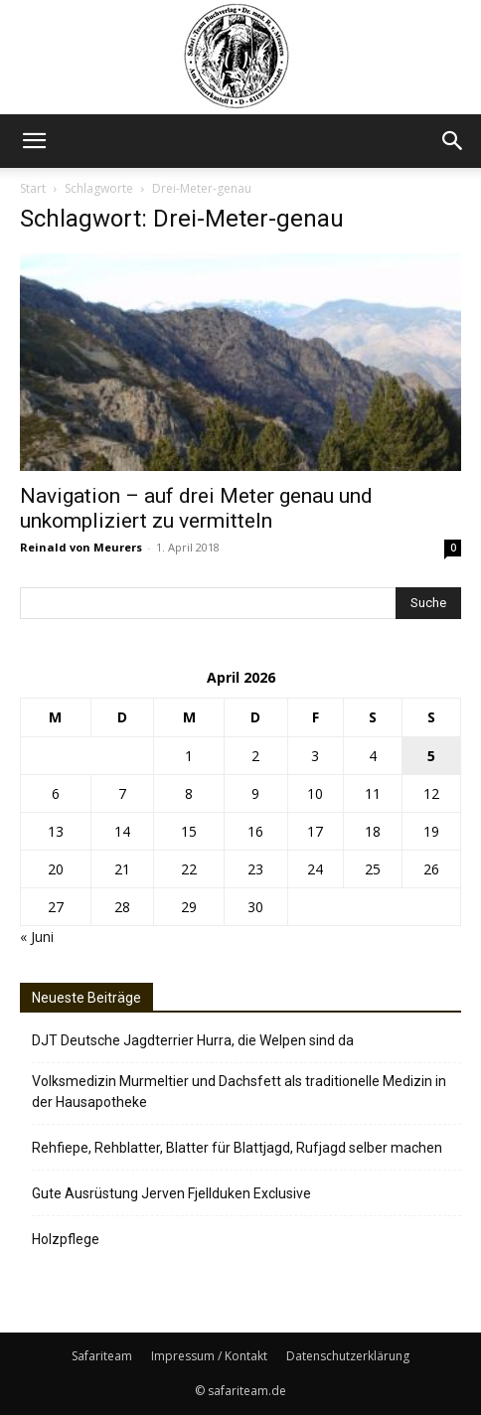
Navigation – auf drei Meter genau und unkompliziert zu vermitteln (196, 508)
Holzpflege (65, 1239)
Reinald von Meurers (81, 547)
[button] (34, 141)
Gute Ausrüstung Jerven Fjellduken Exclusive (171, 1193)
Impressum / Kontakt (209, 1355)
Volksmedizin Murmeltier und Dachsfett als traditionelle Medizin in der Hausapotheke (239, 1091)
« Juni (37, 936)
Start (33, 188)
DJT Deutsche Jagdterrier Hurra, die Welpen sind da (193, 1040)
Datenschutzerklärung (347, 1355)
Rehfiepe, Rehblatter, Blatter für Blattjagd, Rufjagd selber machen (237, 1148)
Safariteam (102, 1355)
